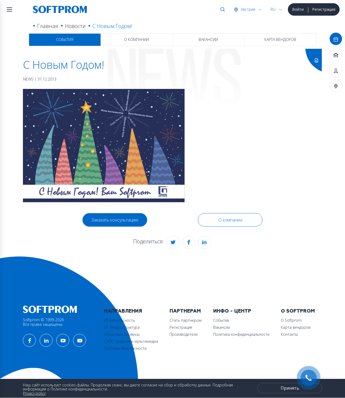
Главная (47, 26)
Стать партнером (186, 320)
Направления (123, 311)
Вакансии (208, 39)
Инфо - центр (232, 311)
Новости (75, 26)
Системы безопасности (125, 348)
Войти (298, 9)
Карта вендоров (280, 39)
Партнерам (185, 311)
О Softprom (298, 311)
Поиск (221, 9)
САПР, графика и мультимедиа (131, 341)
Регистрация (323, 9)
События (64, 39)
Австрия (247, 9)
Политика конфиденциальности (241, 334)
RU (273, 9)
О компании (136, 39)
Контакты (289, 334)
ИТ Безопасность (119, 320)
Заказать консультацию (115, 220)
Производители (184, 334)
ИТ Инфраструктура (122, 327)
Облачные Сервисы (122, 334)
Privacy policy (34, 393)
